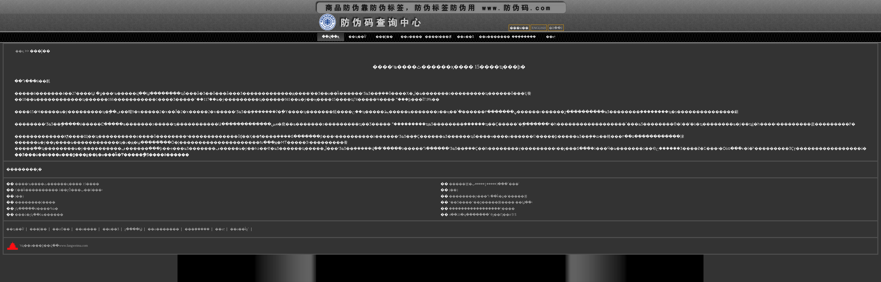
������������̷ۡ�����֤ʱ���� (482, 209)
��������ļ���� (35, 202)
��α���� (411, 37)
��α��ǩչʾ (239, 229)
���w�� (519, 28)
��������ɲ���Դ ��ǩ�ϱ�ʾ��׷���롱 (488, 196)
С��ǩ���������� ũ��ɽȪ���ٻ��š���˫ (59, 190)
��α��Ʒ (465, 37)
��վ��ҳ (330, 37)
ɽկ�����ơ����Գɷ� (36, 209)
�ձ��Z (556, 28)
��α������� (494, 37)
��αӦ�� (61, 229)
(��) (453, 190)
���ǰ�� (384, 37)
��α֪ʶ (550, 37)
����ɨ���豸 (438, 37)
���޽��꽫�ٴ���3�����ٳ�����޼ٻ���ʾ (484, 184)
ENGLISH (539, 28)
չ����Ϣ (133, 229)
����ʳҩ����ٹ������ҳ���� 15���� (57, 184)
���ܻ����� (524, 37)
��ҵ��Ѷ (357, 37)
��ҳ (19, 51)
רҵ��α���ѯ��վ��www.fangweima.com (53, 246)
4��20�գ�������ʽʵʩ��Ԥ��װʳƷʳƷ (482, 215)
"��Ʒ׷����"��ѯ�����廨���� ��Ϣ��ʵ (490, 202)
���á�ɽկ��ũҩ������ (39, 215)
